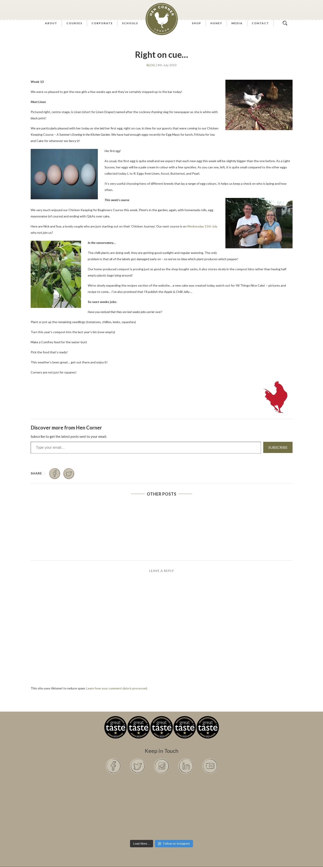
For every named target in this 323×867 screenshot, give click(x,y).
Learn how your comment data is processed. (117, 688)
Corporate (102, 23)
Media (237, 23)
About (51, 23)
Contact (260, 23)
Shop (196, 23)
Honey (216, 23)
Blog (151, 65)
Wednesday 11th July (202, 226)
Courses (74, 23)
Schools (130, 23)
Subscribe (277, 447)
